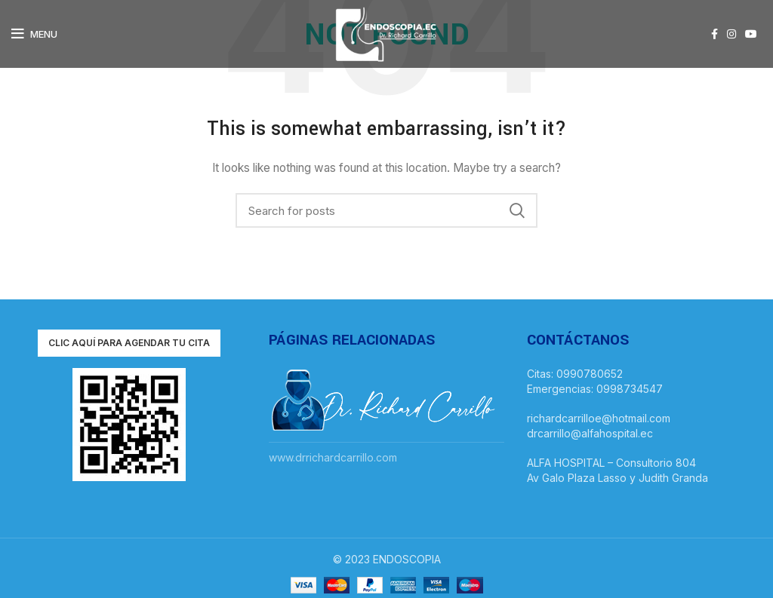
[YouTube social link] (751, 34)
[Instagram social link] (731, 34)
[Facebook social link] (714, 34)
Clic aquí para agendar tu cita (129, 342)
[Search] (386, 210)
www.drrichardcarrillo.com (333, 457)
